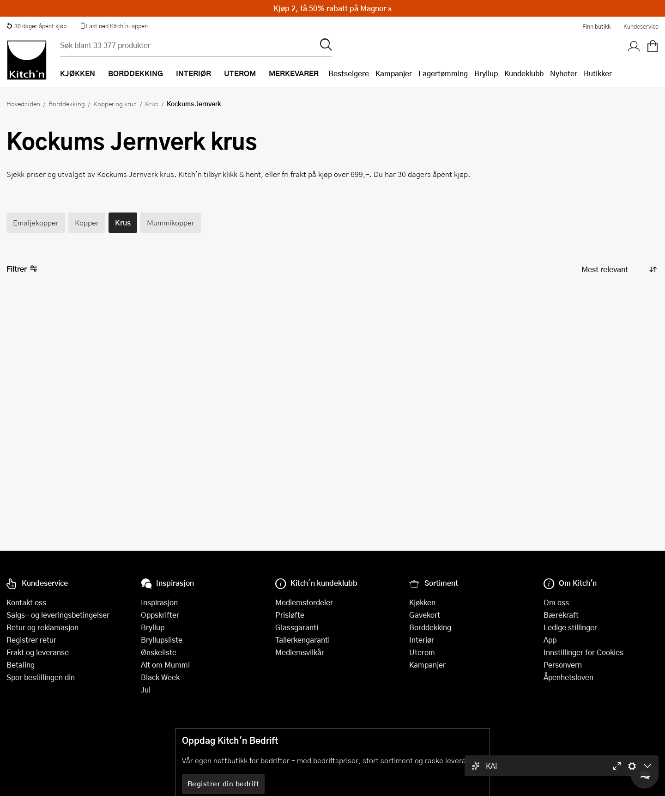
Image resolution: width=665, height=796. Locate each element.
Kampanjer (393, 73)
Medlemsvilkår (299, 652)
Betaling (20, 664)
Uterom (422, 652)
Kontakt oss (26, 602)
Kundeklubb (524, 73)
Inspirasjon (159, 602)
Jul (146, 689)
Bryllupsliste (161, 639)
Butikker (598, 73)
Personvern (563, 664)
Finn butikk (596, 26)
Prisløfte (289, 614)
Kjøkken (422, 602)
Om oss (556, 602)
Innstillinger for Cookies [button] (583, 652)
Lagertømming (443, 73)
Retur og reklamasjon (42, 627)
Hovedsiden (23, 103)
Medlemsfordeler (304, 602)
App (550, 639)
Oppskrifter (160, 614)
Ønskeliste (158, 652)
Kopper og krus (115, 103)
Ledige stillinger (570, 627)
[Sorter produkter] (618, 269)
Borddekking (66, 103)
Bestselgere (348, 73)
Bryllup (486, 73)
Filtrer (21, 269)
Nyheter (563, 73)
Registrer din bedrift (223, 783)
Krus (151, 103)
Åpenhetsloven (568, 677)
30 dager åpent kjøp (36, 26)
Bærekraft (561, 614)
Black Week (160, 677)
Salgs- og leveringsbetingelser (57, 614)
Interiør (421, 639)
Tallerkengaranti (302, 639)
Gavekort (424, 614)
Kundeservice (641, 26)
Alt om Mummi (165, 664)
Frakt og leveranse (37, 652)
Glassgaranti (296, 627)
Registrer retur (31, 639)
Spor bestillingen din (40, 677)
